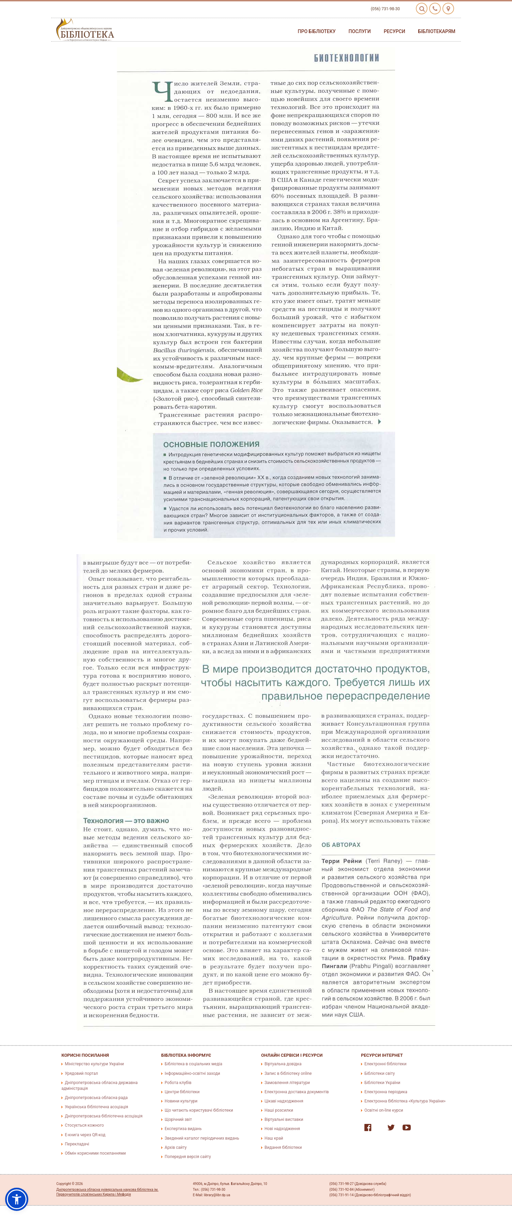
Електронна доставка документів (297, 1091)
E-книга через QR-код (85, 1134)
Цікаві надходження (284, 1101)
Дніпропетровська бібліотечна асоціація (103, 1116)
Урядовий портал (81, 1073)
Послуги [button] (360, 31)
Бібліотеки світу (379, 1073)
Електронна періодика (385, 1091)
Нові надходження (282, 1128)
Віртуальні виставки (284, 1119)
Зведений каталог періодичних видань (202, 1138)
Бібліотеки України (382, 1082)
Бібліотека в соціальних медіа (193, 1064)
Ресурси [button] (394, 31)
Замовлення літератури (287, 1082)
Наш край (274, 1138)
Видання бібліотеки (283, 1147)
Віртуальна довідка (283, 1064)
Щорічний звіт (178, 1119)
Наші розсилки (279, 1110)
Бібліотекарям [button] (436, 31)
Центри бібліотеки (182, 1091)
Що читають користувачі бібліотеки (199, 1110)
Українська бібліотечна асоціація (96, 1106)
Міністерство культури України (94, 1064)
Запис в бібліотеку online (288, 1073)
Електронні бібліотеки (385, 1064)
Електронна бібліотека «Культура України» (405, 1101)
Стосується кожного (84, 1125)
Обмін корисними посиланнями (95, 1153)
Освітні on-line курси (383, 1110)
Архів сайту (175, 1147)
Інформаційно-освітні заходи (192, 1073)
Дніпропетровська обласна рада (96, 1097)
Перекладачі (77, 1144)
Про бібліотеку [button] (317, 31)
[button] (17, 1199)
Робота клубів (178, 1082)
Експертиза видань (183, 1128)
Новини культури (181, 1101)
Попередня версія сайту (188, 1156)
